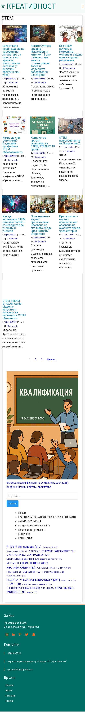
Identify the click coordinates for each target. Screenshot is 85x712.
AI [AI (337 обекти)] (12, 547)
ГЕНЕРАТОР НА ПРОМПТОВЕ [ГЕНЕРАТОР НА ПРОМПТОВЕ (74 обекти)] (58, 551)
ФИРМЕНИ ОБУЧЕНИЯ (29, 521)
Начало (22, 513)
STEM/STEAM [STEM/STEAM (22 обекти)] (50, 547)
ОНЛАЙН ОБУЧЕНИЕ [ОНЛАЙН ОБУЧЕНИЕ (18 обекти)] (16, 576)
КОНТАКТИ (24, 534)
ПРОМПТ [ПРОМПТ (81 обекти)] (14, 584)
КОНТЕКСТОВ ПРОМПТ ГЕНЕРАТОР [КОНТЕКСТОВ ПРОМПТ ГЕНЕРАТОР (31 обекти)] (54, 568)
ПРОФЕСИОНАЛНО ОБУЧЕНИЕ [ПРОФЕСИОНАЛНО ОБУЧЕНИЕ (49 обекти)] (23, 588)
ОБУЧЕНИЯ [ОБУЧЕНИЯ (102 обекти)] (32, 572)
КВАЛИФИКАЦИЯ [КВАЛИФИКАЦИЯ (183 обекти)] (21, 568)
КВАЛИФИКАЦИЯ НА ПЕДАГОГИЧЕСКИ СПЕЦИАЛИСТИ (47, 517)
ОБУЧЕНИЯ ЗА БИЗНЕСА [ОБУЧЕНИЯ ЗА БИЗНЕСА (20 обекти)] (53, 572)
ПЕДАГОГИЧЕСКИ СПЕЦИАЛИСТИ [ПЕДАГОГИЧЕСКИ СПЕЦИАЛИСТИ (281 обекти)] (33, 580)
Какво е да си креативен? (31, 530)
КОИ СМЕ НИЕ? (26, 538)
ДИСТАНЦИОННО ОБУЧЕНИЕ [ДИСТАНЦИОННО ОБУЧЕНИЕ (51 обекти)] (23, 559)
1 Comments (12, 239)
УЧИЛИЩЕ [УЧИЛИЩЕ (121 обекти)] (64, 588)
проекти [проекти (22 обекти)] (32, 592)
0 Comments (12, 83)
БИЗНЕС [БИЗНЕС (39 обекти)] (34, 551)
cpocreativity (11, 79)
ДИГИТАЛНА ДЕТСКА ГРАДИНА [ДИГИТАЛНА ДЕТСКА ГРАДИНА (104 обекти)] (28, 555)
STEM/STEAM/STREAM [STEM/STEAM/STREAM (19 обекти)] (17, 551)
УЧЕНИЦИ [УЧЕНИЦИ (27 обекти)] (47, 588)
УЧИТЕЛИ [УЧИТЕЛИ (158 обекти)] (16, 592)
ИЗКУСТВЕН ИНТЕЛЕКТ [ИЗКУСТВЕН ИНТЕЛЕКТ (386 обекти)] (27, 563)
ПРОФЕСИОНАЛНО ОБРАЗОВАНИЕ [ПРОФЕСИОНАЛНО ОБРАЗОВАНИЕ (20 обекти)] (37, 585)
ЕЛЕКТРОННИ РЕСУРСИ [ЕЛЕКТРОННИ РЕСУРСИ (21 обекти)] (51, 559)
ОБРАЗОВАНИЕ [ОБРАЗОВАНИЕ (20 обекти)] (14, 572)
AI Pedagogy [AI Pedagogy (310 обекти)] (29, 547)
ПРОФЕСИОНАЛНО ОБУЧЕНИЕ (34, 526)
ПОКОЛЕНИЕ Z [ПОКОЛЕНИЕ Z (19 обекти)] (68, 580)
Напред (51, 359)
